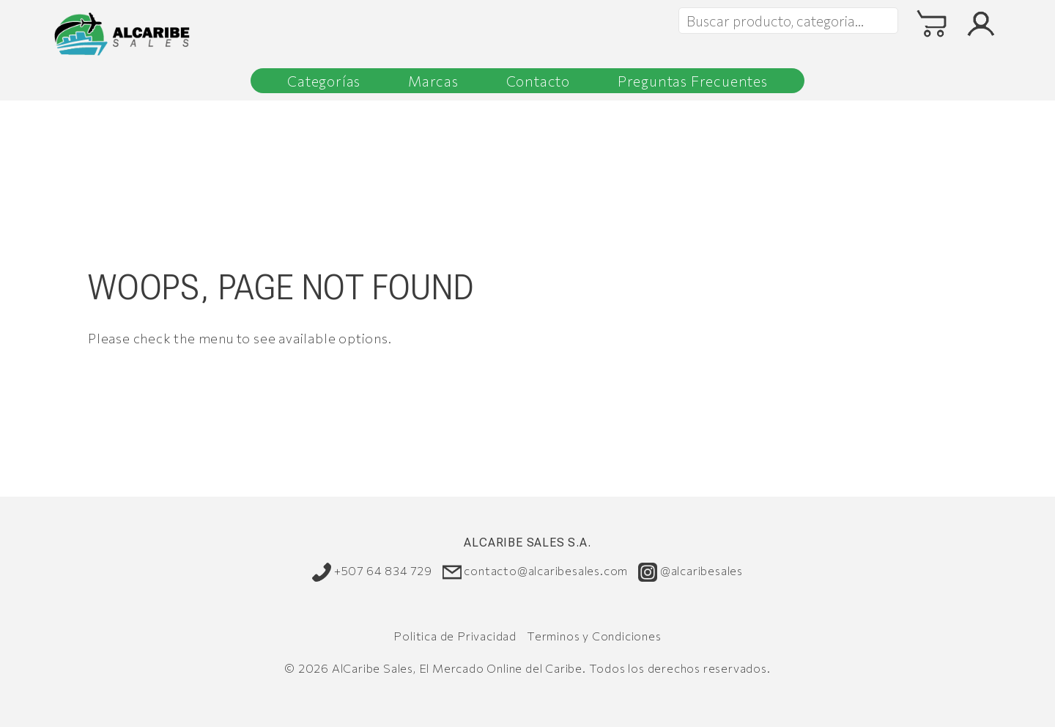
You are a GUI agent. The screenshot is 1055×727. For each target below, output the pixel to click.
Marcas (433, 80)
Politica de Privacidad (455, 636)
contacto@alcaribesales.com (536, 572)
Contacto (538, 80)
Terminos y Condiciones (594, 636)
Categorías (323, 80)
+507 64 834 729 (372, 572)
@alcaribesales (690, 572)
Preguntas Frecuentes (693, 80)
